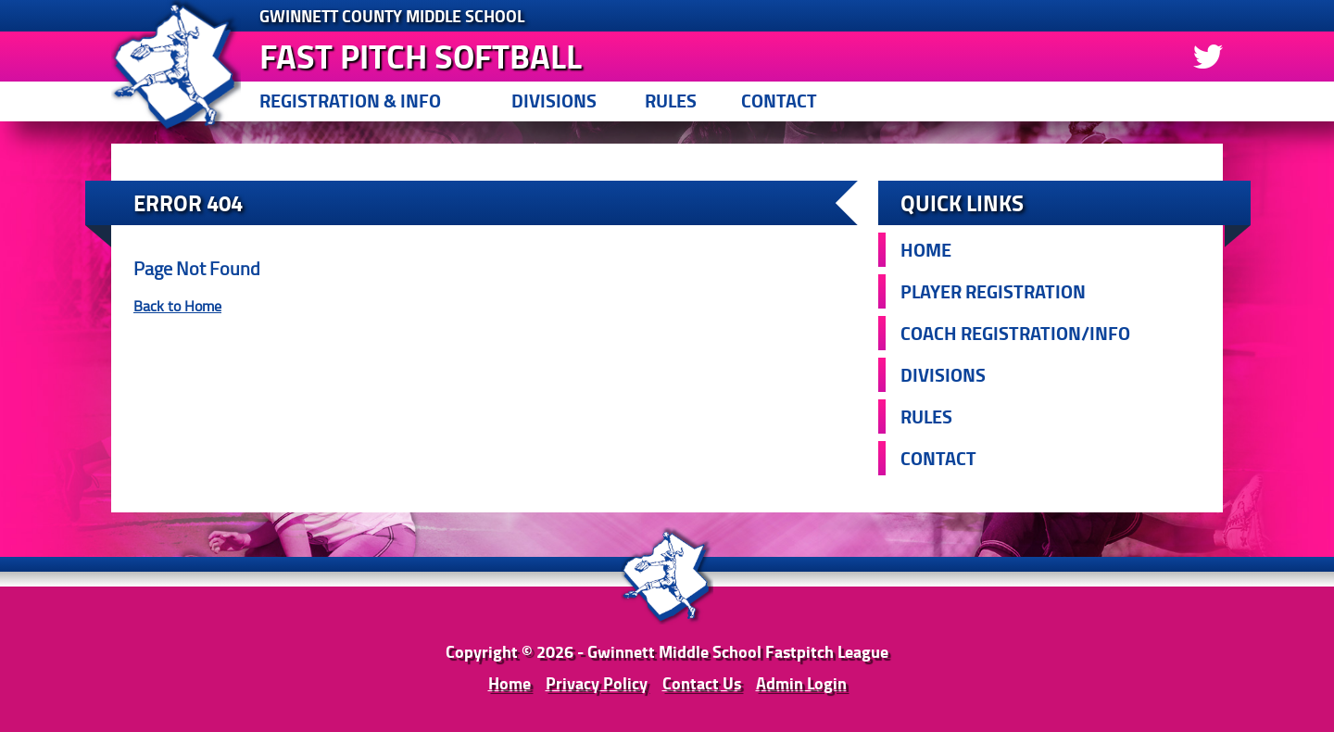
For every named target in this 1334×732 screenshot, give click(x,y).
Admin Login (801, 683)
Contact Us (701, 683)
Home (925, 249)
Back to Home (177, 306)
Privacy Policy (597, 683)
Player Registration (993, 291)
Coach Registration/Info (1015, 333)
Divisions (554, 100)
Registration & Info (350, 100)
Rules (671, 100)
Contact (779, 100)
